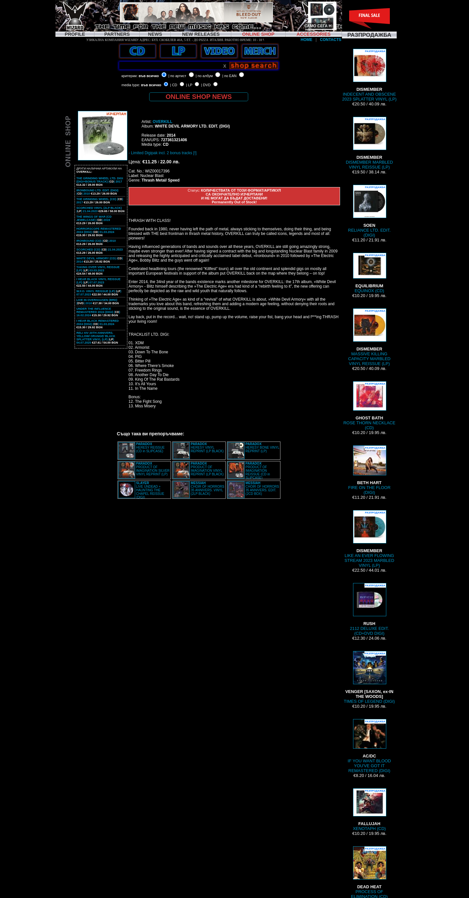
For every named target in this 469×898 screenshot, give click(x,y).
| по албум (204, 76)
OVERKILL (163, 121)
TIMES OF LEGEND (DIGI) (369, 677)
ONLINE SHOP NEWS (199, 96)
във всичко (149, 76)
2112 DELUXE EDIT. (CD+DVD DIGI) (369, 609)
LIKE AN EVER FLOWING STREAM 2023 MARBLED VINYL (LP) (369, 539)
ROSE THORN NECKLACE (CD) (369, 405)
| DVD (205, 85)
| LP (189, 85)
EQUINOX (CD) (369, 273)
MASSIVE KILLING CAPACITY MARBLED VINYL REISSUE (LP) (369, 337)
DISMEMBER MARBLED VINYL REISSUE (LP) (369, 143)
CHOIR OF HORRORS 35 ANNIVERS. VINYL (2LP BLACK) (207, 488)
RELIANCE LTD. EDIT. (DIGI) (369, 211)
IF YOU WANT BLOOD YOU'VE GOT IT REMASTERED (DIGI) (369, 746)
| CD (173, 85)
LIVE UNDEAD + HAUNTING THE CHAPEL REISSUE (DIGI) (150, 490)
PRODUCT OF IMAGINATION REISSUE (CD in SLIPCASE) (258, 471)
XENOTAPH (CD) (369, 809)
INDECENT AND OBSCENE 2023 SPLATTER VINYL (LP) (369, 75)
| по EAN (229, 76)
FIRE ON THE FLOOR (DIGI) (369, 470)
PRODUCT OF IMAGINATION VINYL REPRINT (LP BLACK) (207, 469)
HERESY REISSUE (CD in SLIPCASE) (150, 447)
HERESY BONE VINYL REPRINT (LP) (262, 447)
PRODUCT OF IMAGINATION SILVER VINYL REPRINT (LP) (153, 469)
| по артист (177, 76)
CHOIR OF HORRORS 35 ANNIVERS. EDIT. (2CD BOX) (262, 488)
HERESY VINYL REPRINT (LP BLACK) (207, 447)
